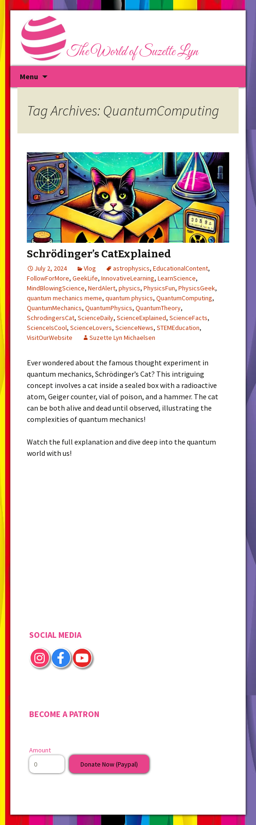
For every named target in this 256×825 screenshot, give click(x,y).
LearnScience (177, 278)
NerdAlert (101, 288)
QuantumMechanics (54, 308)
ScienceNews (134, 327)
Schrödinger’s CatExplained (99, 254)
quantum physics (129, 298)
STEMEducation (178, 327)
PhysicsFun (159, 288)
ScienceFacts (188, 318)
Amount (40, 750)
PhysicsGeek (196, 288)
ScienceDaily (95, 318)
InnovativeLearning (127, 278)
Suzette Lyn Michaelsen (122, 337)
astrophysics (131, 268)
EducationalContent (180, 268)
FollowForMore (48, 278)
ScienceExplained (141, 318)
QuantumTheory (158, 308)
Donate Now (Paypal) (109, 764)
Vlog (90, 268)
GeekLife (85, 278)
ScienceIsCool (47, 327)
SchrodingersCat (50, 318)
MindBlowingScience (56, 288)
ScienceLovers (91, 327)
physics (129, 288)
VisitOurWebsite (49, 337)
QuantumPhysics (108, 308)
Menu (29, 76)
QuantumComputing (184, 298)
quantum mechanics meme (64, 298)
